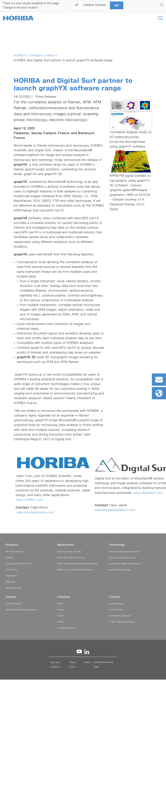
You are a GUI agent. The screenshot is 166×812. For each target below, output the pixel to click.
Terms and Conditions (54, 665)
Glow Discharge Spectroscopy (124, 552)
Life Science (12, 570)
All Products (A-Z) (15, 552)
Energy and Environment (18, 564)
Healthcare (11, 576)
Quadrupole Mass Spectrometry (125, 564)
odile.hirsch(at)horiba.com (34, 512)
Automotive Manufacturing (71, 558)
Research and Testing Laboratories (74, 570)
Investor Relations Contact (122, 622)
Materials (10, 582)
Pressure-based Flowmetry (122, 558)
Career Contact (116, 604)
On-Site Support (14, 604)
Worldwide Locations (119, 616)
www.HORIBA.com (29, 500)
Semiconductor (13, 588)
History (60, 622)
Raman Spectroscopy (119, 570)
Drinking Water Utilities (69, 552)
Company (36, 55)
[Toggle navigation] (160, 18)
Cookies (87, 663)
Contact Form (116, 610)
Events (60, 610)
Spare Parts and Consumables (21, 610)
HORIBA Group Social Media (103, 665)
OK (116, 5)
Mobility (10, 558)
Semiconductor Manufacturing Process (77, 564)
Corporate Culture (66, 628)
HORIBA (20, 55)
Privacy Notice (72, 665)
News (51, 55)
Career (60, 616)
